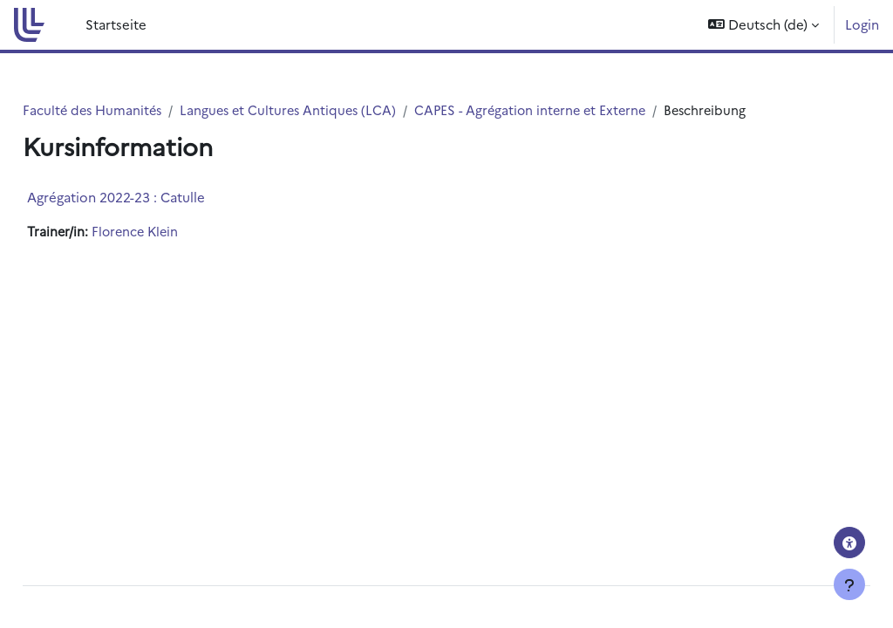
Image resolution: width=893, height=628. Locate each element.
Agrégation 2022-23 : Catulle (155, 197)
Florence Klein (177, 232)
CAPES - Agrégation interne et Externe (583, 110)
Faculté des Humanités (133, 110)
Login (862, 24)
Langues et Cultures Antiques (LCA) (334, 110)
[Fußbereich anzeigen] (849, 584)
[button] (763, 25)
